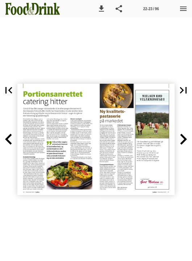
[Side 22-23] (151, 8)
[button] (101, 8)
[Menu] (183, 8)
